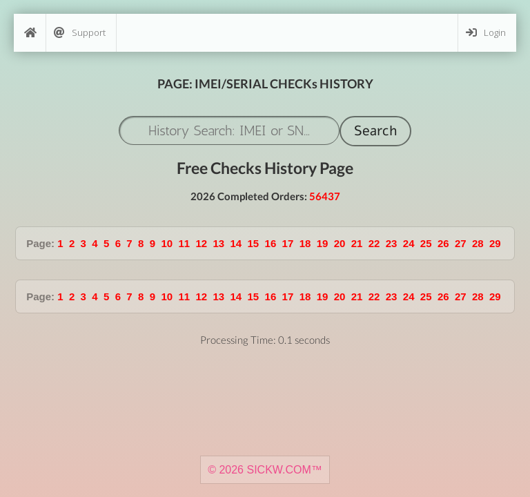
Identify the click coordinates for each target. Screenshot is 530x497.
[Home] (29, 32)
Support (80, 32)
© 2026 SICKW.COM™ (265, 470)
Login (486, 32)
